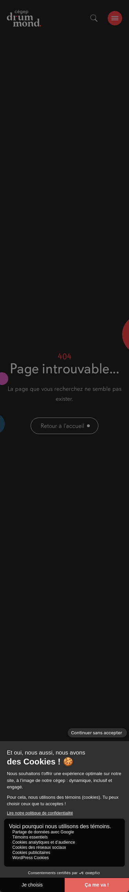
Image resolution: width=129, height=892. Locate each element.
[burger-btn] (115, 18)
